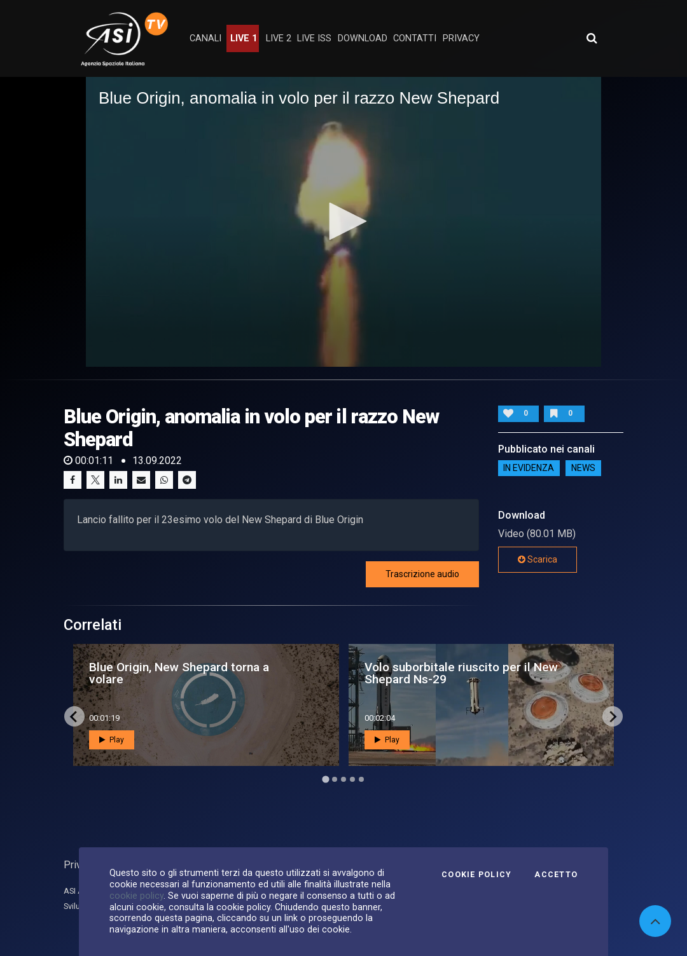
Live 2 (278, 38)
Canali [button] (205, 38)
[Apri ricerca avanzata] (591, 38)
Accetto (556, 874)
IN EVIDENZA (528, 468)
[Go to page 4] (352, 779)
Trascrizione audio (422, 574)
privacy (461, 38)
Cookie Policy (476, 874)
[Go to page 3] (343, 779)
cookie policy (136, 896)
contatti (414, 38)
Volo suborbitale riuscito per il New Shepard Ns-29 (461, 673)
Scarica (537, 559)
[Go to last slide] (74, 716)
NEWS (583, 468)
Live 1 (243, 38)
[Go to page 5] (361, 779)
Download (362, 38)
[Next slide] (612, 716)
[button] (343, 221)
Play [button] (111, 739)
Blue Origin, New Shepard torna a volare (179, 673)
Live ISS (314, 38)
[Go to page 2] (334, 779)
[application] (343, 222)
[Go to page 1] (325, 779)
